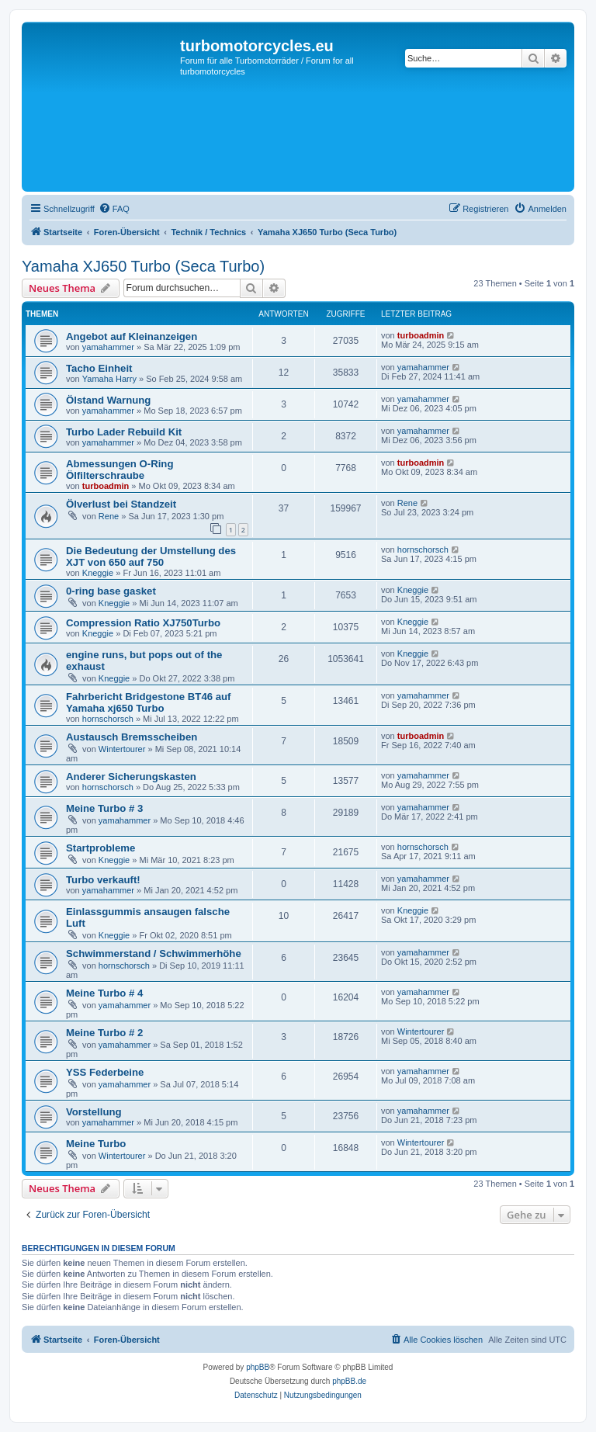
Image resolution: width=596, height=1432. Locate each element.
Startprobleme (100, 848)
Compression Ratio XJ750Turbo (143, 623)
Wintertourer (122, 749)
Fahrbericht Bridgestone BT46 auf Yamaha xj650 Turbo (148, 702)
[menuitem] (114, 208)
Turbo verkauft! (103, 880)
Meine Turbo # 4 (104, 993)
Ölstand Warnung (108, 400)
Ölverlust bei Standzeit (121, 504)
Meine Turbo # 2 (104, 1032)
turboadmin (421, 335)
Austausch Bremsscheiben (131, 737)
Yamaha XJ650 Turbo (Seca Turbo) (143, 266)
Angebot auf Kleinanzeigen (131, 336)
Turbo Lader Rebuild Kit (124, 432)
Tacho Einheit (99, 368)
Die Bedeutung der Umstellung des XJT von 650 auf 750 (151, 556)
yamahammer (108, 347)
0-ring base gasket (111, 591)
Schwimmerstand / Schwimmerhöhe (153, 953)
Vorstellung (94, 1112)
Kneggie (97, 572)
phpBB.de (349, 1381)
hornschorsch (423, 549)
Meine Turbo (96, 1143)
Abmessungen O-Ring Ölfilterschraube (119, 469)
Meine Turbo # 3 (104, 808)
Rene (109, 516)
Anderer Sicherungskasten (131, 776)
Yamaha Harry (109, 378)
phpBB (257, 1367)
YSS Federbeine (105, 1072)
